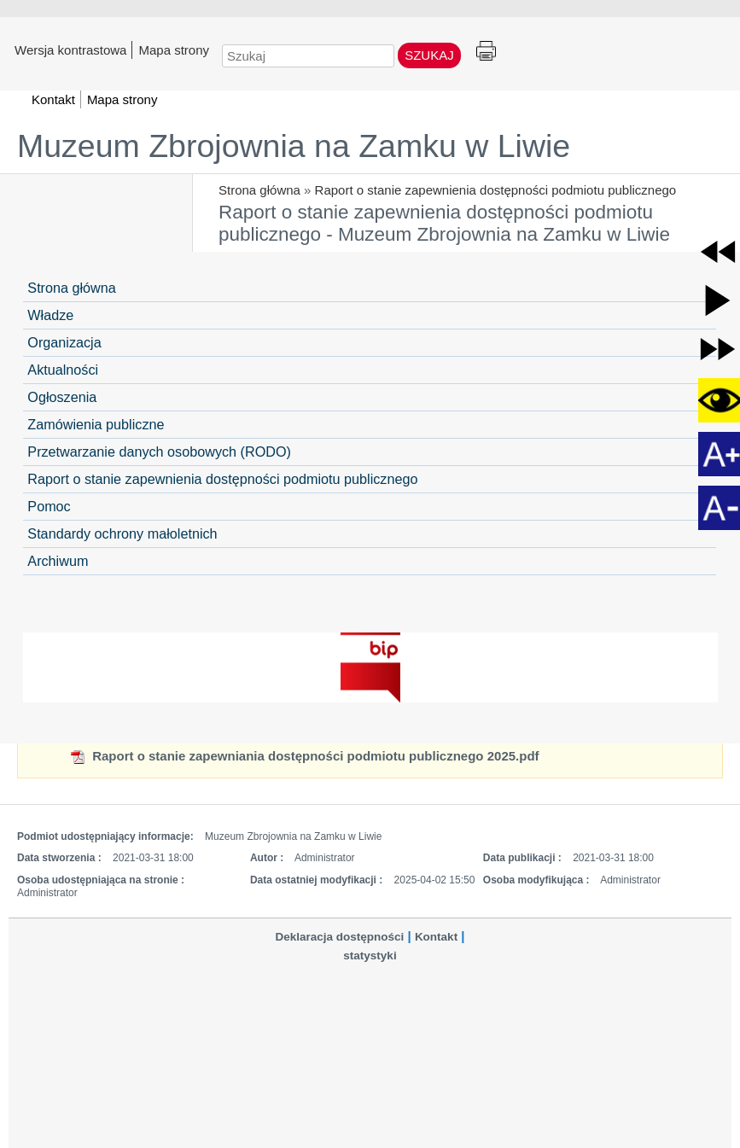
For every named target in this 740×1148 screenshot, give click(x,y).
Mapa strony (173, 49)
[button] (718, 252)
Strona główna (259, 190)
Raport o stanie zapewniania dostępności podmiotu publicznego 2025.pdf (304, 756)
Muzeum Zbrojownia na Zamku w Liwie (293, 146)
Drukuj (486, 52)
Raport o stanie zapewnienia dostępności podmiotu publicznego (496, 190)
